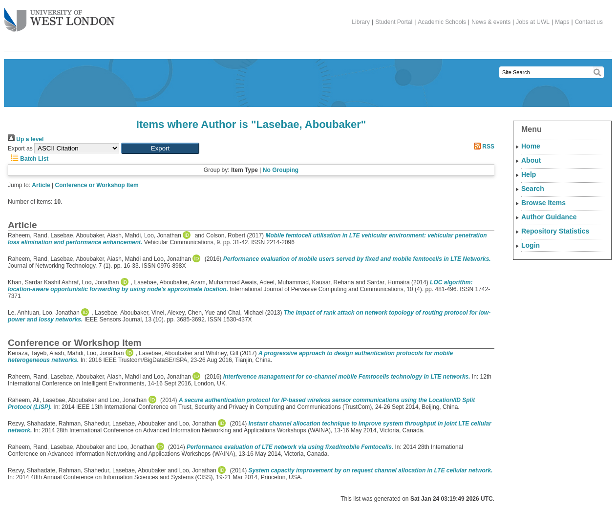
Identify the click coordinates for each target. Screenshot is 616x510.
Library (361, 22)
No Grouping (280, 170)
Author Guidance (549, 217)
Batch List (28, 158)
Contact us (589, 22)
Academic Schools (442, 22)
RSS (482, 146)
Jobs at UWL (533, 22)
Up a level (25, 139)
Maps (562, 22)
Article (41, 185)
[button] (160, 148)
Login (530, 245)
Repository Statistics (555, 231)
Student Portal (393, 22)
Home (530, 146)
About (531, 160)
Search (532, 188)
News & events (490, 22)
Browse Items (543, 203)
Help (528, 174)
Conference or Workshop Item (97, 185)
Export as (20, 148)
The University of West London (59, 16)
